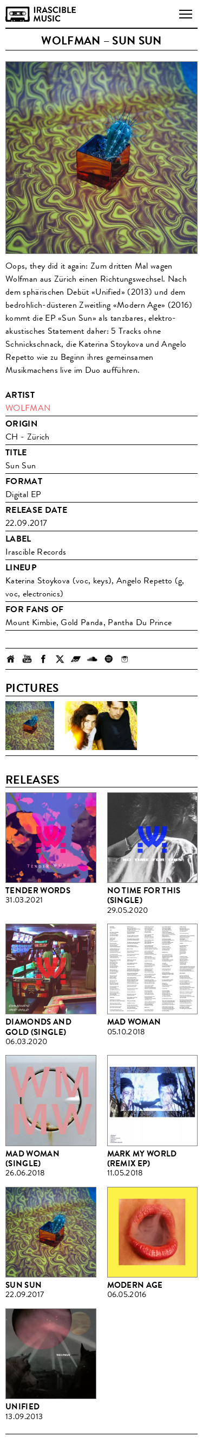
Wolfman (27, 408)
